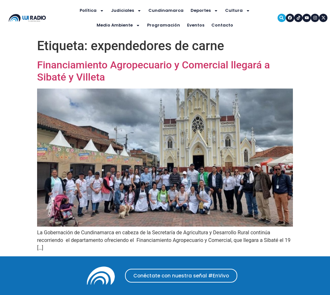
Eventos (195, 25)
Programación (163, 25)
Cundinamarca (166, 10)
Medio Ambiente (118, 25)
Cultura (237, 10)
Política (92, 10)
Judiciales (126, 10)
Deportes (204, 10)
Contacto (222, 25)
